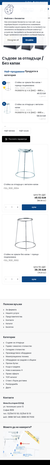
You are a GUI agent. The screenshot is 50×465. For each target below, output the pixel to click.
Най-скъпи (24, 130)
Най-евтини (9, 130)
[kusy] (12, 207)
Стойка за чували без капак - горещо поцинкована (21, 255)
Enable (29, 40)
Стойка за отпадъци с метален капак (21, 184)
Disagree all (13, 40)
